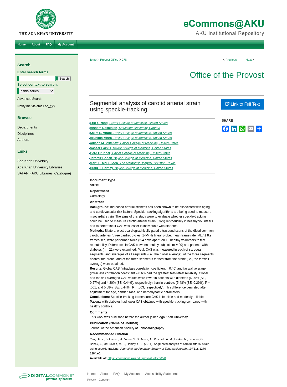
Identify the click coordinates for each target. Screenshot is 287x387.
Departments (27, 127)
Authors (23, 140)
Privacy (91, 379)
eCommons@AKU (175, 20)
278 (124, 59)
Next (249, 59)
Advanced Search (29, 99)
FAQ (116, 374)
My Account (132, 374)
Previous (231, 59)
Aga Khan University (32, 161)
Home (92, 59)
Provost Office (109, 59)
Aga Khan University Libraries (39, 167)
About (104, 374)
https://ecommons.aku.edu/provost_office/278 (136, 358)
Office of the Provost (227, 75)
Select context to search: (37, 84)
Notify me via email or (36, 106)
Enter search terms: (33, 72)
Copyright (104, 379)
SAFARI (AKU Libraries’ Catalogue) (44, 173)
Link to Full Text (242, 104)
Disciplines (25, 134)
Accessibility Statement (161, 374)
